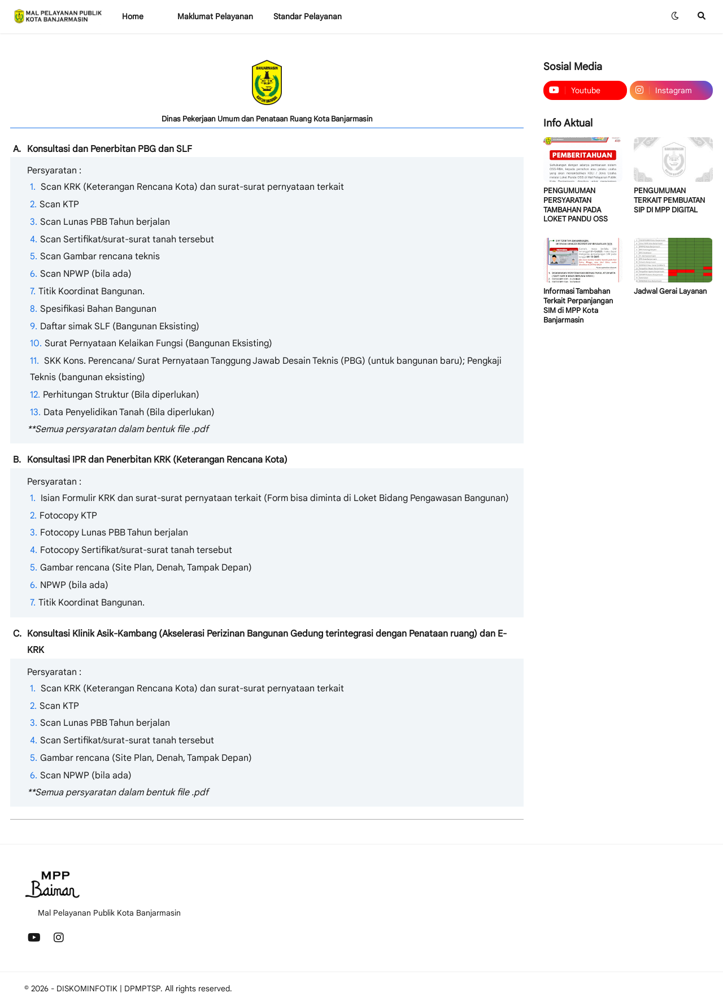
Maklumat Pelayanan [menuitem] (215, 16)
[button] (675, 16)
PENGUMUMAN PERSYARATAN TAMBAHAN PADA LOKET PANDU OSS (575, 205)
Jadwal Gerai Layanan (670, 291)
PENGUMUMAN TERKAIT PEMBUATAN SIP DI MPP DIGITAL (669, 200)
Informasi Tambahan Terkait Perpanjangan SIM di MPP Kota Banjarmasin (578, 306)
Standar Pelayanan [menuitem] (307, 16)
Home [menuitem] (132, 16)
